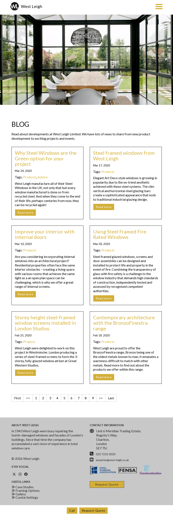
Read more (25, 212)
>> (101, 398)
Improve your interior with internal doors (45, 234)
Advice (43, 177)
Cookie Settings (24, 497)
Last (111, 398)
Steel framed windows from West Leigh (124, 155)
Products (29, 177)
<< (28, 398)
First (17, 398)
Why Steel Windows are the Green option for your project (46, 158)
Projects (29, 342)
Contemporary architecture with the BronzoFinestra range (124, 322)
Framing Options (25, 490)
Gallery (18, 494)
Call (72, 510)
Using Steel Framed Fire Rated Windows (119, 234)
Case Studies (22, 487)
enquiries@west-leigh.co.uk (112, 460)
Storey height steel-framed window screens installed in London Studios (45, 322)
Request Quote (93, 510)
